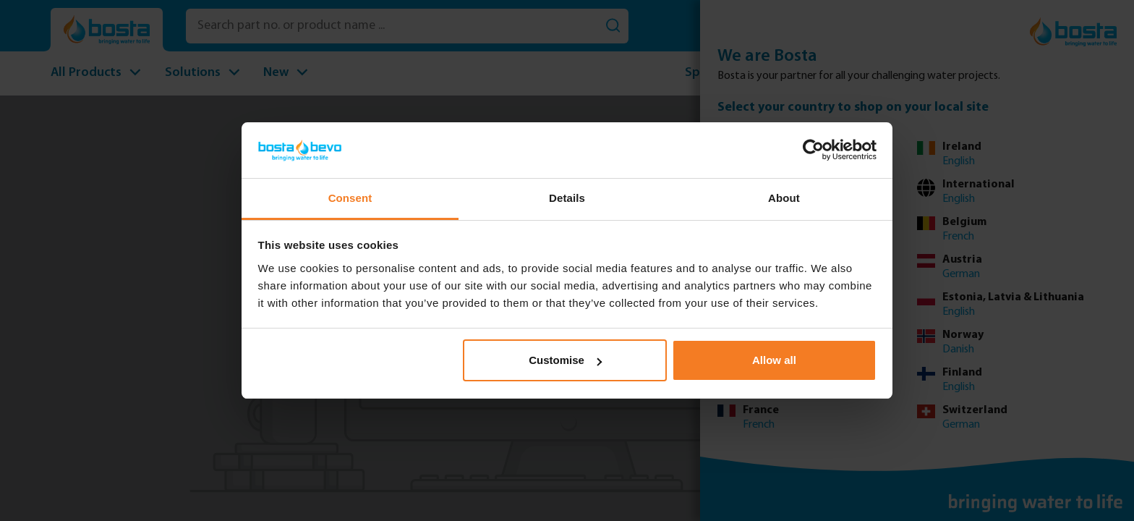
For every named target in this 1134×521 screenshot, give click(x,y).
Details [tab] (567, 198)
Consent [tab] (350, 198)
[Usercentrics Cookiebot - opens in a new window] (813, 150)
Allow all (774, 360)
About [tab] (784, 198)
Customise (565, 360)
